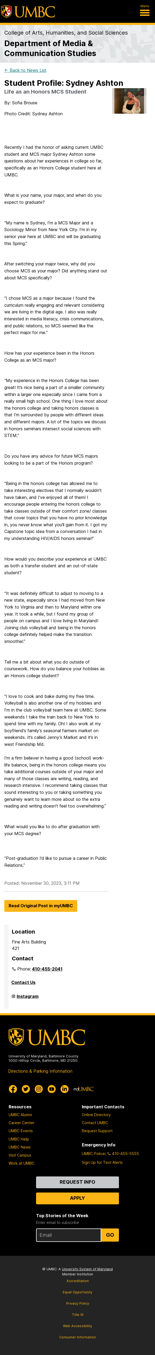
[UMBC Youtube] (52, 1089)
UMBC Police (93, 1153)
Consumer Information (77, 1337)
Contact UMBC (95, 1122)
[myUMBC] (83, 1089)
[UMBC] (28, 11)
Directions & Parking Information (40, 1071)
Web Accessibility (77, 1326)
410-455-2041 (47, 969)
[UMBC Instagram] (39, 1089)
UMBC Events (21, 1130)
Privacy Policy (77, 1303)
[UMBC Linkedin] (65, 1089)
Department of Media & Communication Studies (50, 48)
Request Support (97, 1130)
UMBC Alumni (20, 1114)
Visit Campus (20, 1155)
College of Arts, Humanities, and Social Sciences (66, 32)
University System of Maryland (87, 1269)
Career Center (21, 1122)
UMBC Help (19, 1139)
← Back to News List (25, 70)
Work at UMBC (21, 1163)
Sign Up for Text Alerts (102, 1162)
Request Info (77, 1182)
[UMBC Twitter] (26, 1089)
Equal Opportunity (77, 1292)
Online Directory (96, 1114)
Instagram (27, 998)
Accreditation (77, 1281)
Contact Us (23, 982)
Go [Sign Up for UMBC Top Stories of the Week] (110, 1235)
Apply (77, 1198)
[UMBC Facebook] (13, 1089)
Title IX (77, 1315)
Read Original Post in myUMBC (41, 905)
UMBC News (20, 1147)
